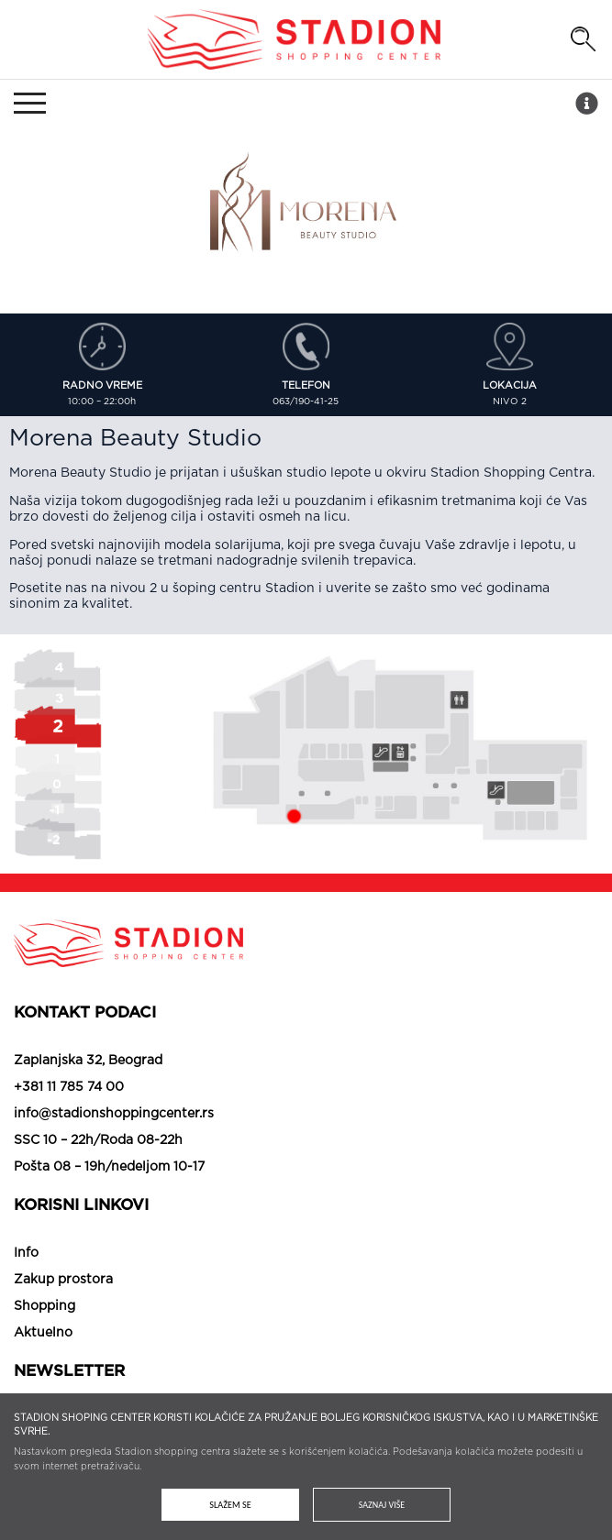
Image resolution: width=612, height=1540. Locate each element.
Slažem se (229, 1505)
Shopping (44, 1306)
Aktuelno (43, 1332)
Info (26, 1253)
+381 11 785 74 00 (69, 1087)
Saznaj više (382, 1505)
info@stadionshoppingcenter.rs (114, 1113)
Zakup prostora (63, 1279)
